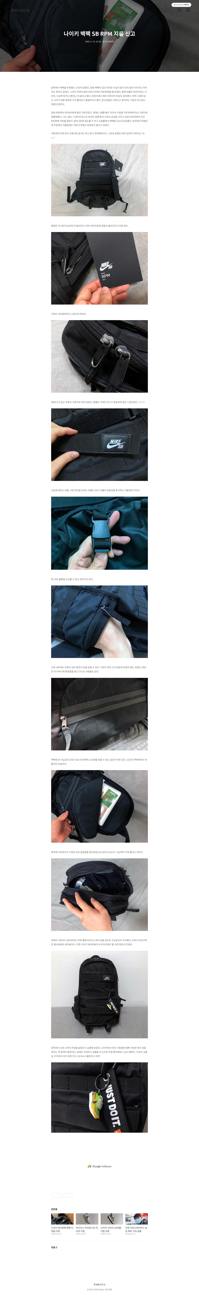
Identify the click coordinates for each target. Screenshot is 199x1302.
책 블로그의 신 (99, 1284)
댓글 (54, 1247)
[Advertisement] (99, 1166)
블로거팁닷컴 (20, 10)
